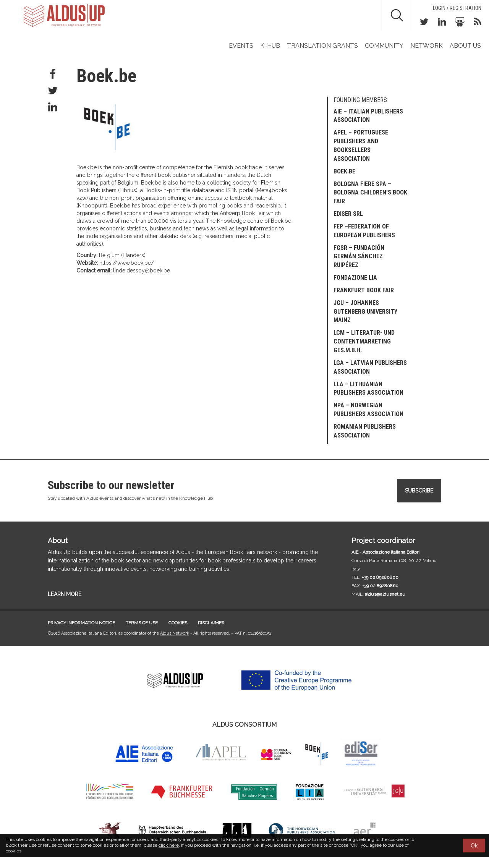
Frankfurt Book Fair (364, 290)
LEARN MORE (64, 594)
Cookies (177, 622)
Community (384, 45)
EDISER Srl (348, 213)
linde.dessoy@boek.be (141, 270)
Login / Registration (457, 8)
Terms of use (142, 622)
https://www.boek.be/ (126, 263)
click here (169, 845)
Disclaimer (211, 622)
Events (241, 45)
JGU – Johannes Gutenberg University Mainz (365, 311)
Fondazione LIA (355, 277)
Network (426, 45)
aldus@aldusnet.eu (385, 594)
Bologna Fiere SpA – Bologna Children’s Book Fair (370, 192)
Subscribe (419, 491)
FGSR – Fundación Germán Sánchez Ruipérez (359, 256)
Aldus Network (174, 633)
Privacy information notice (81, 622)
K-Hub (270, 45)
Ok (474, 845)
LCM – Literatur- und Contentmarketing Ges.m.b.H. (364, 341)
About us (465, 45)
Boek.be (344, 171)
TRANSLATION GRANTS (322, 45)
